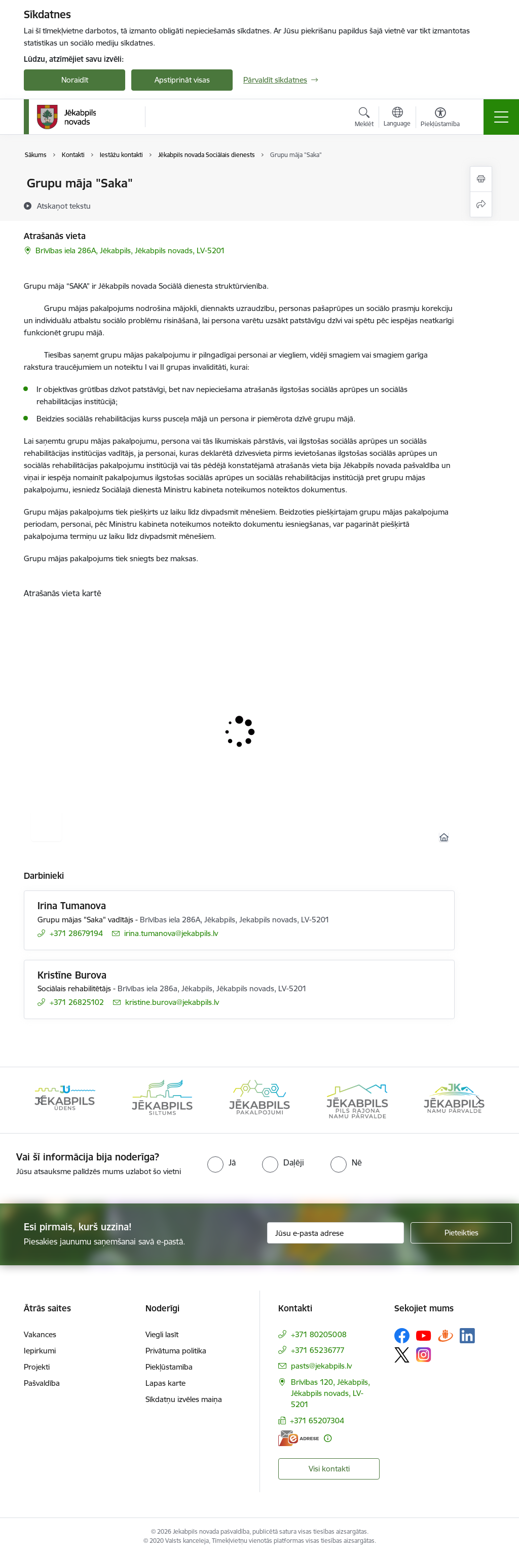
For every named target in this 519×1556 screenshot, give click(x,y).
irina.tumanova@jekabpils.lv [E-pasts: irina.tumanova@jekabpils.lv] (171, 933)
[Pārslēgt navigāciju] (501, 117)
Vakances (40, 1334)
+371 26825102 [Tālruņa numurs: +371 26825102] (77, 1002)
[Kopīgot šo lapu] (481, 204)
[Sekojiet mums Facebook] (402, 1335)
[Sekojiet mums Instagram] (423, 1354)
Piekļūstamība (169, 1367)
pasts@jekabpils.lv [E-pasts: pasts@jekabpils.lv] (321, 1366)
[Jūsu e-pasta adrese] (335, 1232)
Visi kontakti (329, 1468)
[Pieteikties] (461, 1232)
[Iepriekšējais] (40, 1100)
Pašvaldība (42, 1383)
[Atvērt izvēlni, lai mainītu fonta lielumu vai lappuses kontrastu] (440, 118)
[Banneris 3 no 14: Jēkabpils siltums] (162, 1099)
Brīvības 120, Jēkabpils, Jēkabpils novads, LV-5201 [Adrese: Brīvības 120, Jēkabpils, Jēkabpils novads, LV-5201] (330, 1393)
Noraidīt (74, 80)
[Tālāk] (478, 1100)
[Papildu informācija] (327, 1438)
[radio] (221, 1162)
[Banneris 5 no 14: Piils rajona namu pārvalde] (356, 1099)
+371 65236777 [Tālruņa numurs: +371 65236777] (318, 1350)
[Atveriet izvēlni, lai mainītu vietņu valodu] (397, 118)
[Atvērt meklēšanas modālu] (364, 118)
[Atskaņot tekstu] (64, 206)
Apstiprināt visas (182, 80)
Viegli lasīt (161, 1334)
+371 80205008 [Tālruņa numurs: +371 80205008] (319, 1334)
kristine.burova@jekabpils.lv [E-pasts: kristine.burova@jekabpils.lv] (172, 1002)
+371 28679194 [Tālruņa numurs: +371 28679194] (76, 933)
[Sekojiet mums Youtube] (423, 1335)
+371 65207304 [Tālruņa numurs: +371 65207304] (317, 1420)
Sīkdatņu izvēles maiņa (183, 1399)
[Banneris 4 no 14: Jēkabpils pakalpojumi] (259, 1099)
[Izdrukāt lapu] (481, 179)
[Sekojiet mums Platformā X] (402, 1355)
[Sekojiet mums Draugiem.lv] (445, 1335)
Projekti (37, 1367)
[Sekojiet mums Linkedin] (467, 1335)
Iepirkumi (40, 1350)
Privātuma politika (175, 1350)
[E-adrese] (298, 1438)
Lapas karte (165, 1383)
